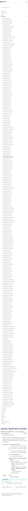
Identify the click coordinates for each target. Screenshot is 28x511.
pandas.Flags (5, 338)
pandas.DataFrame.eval (7, 172)
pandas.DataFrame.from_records (8, 375)
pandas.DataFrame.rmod (7, 113)
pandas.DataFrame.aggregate (8, 137)
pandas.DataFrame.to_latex (7, 394)
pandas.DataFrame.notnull (7, 271)
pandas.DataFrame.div (7, 92)
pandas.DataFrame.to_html (7, 390)
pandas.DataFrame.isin (7, 80)
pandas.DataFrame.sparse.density (9, 366)
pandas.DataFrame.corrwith (8, 156)
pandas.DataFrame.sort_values (8, 283)
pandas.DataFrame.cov (7, 160)
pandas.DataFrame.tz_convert (8, 335)
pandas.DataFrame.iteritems (7, 64)
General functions (4, 12)
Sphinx (8, 495)
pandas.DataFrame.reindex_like (8, 238)
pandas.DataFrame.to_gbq (7, 397)
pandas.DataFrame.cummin (7, 163)
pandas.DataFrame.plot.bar (7, 345)
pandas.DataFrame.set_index (8, 248)
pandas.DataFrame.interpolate (8, 264)
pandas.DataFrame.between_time (8, 217)
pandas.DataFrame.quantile (7, 193)
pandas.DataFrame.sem (7, 198)
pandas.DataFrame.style (7, 406)
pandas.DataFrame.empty (7, 38)
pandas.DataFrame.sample (7, 245)
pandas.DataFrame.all (6, 149)
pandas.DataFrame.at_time (7, 215)
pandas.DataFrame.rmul (7, 106)
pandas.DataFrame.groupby (7, 141)
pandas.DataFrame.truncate (7, 253)
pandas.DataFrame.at (6, 52)
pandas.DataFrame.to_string (8, 401)
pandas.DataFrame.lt (6, 116)
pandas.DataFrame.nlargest (7, 286)
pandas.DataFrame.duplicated (8, 222)
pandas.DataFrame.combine (7, 127)
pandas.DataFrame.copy (7, 47)
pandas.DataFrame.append (7, 307)
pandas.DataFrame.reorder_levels (8, 281)
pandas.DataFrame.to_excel (7, 387)
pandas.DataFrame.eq (6, 125)
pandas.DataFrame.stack (7, 291)
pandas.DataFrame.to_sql (7, 383)
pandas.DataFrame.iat (6, 54)
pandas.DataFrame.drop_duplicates (9, 220)
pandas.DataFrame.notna (7, 269)
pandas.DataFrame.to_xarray (8, 302)
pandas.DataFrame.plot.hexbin (8, 352)
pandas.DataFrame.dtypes (7, 23)
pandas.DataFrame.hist (7, 364)
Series (2, 14)
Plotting (2, 420)
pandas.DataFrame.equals (7, 224)
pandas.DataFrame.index (7, 19)
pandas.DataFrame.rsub (7, 104)
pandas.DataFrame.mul (7, 90)
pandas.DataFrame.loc (7, 56)
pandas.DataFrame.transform (8, 139)
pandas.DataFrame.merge (7, 314)
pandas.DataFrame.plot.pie (7, 359)
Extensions (3, 423)
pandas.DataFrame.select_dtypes (8, 26)
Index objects (3, 409)
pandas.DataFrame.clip (7, 153)
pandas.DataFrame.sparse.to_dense (9, 371)
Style (2, 418)
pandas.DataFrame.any (7, 151)
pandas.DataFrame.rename (7, 239)
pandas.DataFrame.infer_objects (8, 45)
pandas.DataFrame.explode (7, 298)
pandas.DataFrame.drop (7, 219)
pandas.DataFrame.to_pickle (8, 378)
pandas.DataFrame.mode (7, 186)
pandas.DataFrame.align (7, 213)
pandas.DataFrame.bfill (7, 257)
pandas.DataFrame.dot (7, 101)
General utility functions (5, 421)
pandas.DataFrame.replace (7, 274)
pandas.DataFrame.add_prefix (8, 210)
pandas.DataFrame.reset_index (8, 243)
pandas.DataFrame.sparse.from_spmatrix (10, 368)
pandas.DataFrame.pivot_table (8, 279)
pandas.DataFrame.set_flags (8, 40)
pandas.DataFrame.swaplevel (8, 290)
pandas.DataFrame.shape (7, 35)
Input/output (3, 11)
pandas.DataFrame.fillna (7, 262)
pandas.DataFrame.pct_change (8, 187)
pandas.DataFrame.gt (6, 118)
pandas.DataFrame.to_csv (7, 380)
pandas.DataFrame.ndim (7, 31)
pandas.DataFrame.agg (7, 135)
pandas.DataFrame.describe (7, 168)
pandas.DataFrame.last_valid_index (9, 328)
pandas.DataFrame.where (7, 82)
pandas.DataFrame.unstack (7, 293)
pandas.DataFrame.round (7, 196)
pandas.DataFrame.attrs (7, 340)
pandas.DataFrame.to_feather (8, 392)
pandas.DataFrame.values (7, 28)
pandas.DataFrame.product (7, 191)
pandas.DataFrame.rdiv (7, 108)
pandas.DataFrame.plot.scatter (8, 361)
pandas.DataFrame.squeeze (7, 300)
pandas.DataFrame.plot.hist (7, 354)
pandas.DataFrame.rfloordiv (7, 111)
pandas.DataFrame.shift (7, 321)
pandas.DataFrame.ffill (6, 260)
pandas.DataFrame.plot (7, 342)
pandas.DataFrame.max (7, 179)
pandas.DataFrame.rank (7, 194)
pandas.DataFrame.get (7, 78)
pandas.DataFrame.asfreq (7, 317)
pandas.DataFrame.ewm (7, 146)
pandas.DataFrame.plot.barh (8, 347)
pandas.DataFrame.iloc (7, 57)
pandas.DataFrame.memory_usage (9, 37)
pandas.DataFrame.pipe (7, 134)
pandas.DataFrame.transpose (8, 305)
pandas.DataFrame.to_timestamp (8, 333)
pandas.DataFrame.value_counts (8, 208)
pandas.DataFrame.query (7, 85)
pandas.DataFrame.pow (7, 99)
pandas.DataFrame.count (7, 158)
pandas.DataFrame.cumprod (8, 165)
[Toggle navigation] (26, 2)
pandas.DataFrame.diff (7, 170)
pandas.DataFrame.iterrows (7, 68)
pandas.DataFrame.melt (7, 297)
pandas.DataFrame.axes (7, 30)
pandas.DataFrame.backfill (7, 255)
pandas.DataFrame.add (7, 87)
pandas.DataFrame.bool (7, 49)
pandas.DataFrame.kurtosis (7, 175)
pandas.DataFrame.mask (7, 83)
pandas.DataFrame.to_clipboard (8, 402)
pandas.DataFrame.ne (6, 123)
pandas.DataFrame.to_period (8, 331)
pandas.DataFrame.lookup (7, 71)
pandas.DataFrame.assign (7, 309)
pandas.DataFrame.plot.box (7, 349)
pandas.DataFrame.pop (7, 73)
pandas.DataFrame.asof (7, 319)
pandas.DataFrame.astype (7, 42)
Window (2, 413)
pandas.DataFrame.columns (7, 21)
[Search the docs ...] (14, 7)
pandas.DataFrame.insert (7, 59)
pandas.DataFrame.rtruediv (7, 109)
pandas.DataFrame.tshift (7, 324)
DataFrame (3, 16)
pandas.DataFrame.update (7, 316)
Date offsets (3, 411)
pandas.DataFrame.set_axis (7, 246)
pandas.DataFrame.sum (7, 201)
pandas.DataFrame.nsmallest (8, 288)
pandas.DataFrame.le (6, 120)
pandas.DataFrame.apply (7, 130)
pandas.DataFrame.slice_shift (8, 323)
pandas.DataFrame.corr (7, 487)
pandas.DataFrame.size (7, 33)
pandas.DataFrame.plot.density (8, 350)
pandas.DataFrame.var (7, 205)
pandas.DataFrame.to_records (8, 399)
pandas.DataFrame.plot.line (7, 357)
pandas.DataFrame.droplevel (8, 276)
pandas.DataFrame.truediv (7, 94)
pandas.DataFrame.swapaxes (8, 295)
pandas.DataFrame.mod (7, 97)
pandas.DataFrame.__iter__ (7, 61)
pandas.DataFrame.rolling (7, 142)
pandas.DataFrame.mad (7, 177)
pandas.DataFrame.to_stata (7, 395)
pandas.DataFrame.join (7, 312)
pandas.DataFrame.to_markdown (8, 404)
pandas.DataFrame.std (7, 203)
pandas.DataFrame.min (7, 184)
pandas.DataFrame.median (7, 182)
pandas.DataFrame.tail (7, 75)
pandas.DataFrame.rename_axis (8, 241)
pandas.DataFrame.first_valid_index (9, 326)
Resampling (3, 416)
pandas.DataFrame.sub (7, 89)
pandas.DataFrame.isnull (7, 267)
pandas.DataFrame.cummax (7, 161)
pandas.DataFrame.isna (7, 265)
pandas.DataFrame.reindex (7, 236)
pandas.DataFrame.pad (7, 272)
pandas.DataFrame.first (7, 227)
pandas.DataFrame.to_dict (7, 385)
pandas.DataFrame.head (7, 50)
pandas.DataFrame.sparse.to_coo (8, 369)
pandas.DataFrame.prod (7, 189)
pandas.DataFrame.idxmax (7, 231)
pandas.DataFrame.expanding (8, 144)
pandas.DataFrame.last (7, 234)
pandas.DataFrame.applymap (8, 132)
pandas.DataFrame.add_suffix (8, 212)
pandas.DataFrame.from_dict (8, 373)
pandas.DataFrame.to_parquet (8, 376)
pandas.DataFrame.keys (7, 66)
